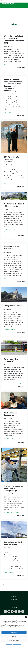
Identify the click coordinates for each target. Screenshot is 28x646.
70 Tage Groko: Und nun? (13, 301)
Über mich (13, 600)
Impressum (13, 613)
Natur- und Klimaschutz (9, 507)
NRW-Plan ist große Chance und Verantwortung (11, 154)
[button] (26, 617)
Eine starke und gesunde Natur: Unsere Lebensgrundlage (13, 483)
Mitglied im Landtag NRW (9, 5)
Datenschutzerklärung (17, 644)
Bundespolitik (7, 325)
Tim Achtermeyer (7, 3)
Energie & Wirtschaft (9, 225)
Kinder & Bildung (8, 434)
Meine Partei (14, 594)
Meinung (13, 325)
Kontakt (13, 610)
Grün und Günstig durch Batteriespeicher (13, 538)
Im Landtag (13, 591)
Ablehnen (14, 636)
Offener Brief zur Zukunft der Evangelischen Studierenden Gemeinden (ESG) (14, 34)
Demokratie (13, 378)
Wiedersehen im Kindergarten (10, 409)
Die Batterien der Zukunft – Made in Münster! (14, 200)
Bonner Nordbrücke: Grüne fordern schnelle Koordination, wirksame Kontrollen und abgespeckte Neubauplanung (13, 80)
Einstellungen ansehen (14, 640)
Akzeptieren (14, 632)
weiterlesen (20, 63)
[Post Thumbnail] (14, 132)
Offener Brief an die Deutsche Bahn (11, 243)
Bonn (5, 60)
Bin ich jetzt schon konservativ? (11, 355)
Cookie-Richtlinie (9, 644)
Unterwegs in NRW (16, 434)
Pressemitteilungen (8, 107)
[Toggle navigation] (1, 9)
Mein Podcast (14, 603)
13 (24, 580)
